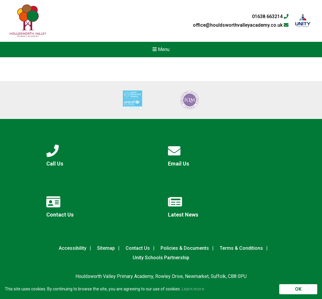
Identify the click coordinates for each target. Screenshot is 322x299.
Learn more (193, 289)
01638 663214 (270, 16)
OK (298, 289)
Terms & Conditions (241, 248)
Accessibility (72, 248)
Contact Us (138, 248)
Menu (161, 49)
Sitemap (106, 248)
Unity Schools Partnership (161, 257)
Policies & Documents (185, 248)
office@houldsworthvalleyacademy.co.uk (240, 25)
